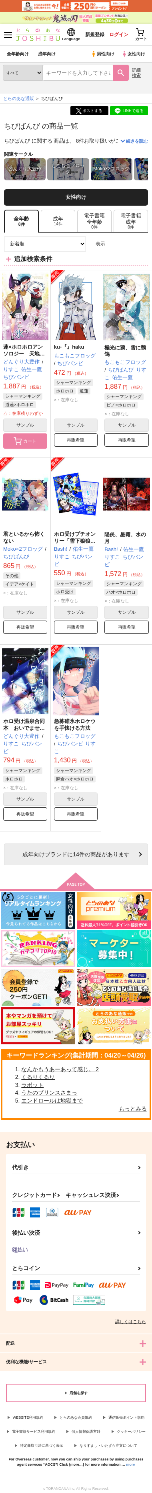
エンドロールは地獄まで (52, 1100)
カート (25, 441)
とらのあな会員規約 (76, 1417)
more (130, 1464)
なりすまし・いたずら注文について (108, 1446)
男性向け (102, 54)
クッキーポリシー (131, 1432)
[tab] (58, 221)
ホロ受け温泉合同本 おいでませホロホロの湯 (24, 728)
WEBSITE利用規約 (28, 1417)
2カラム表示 (128, 244)
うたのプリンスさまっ (49, 1092)
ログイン (118, 34)
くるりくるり (38, 1077)
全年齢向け (18, 53)
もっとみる (133, 1108)
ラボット (32, 1085)
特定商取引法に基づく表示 (41, 1446)
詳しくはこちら (130, 1321)
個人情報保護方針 (86, 1432)
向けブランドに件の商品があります (76, 854)
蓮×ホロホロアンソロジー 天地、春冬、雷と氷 (24, 354)
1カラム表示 (142, 244)
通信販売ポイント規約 (126, 1417)
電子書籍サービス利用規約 (33, 1432)
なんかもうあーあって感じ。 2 (60, 1069)
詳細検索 (136, 72)
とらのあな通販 (18, 98)
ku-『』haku (69, 347)
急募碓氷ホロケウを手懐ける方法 (75, 724)
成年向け (47, 53)
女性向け (133, 54)
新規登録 (94, 34)
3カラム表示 (114, 244)
